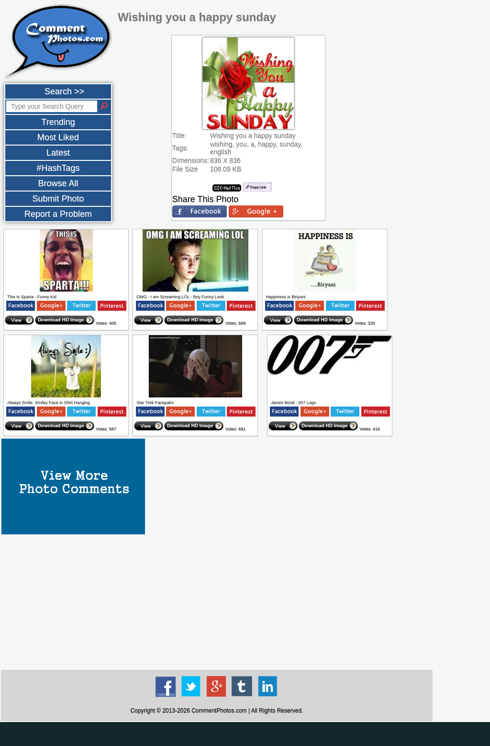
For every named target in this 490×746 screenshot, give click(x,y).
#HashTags (57, 168)
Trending (58, 122)
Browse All (58, 183)
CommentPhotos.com (218, 710)
